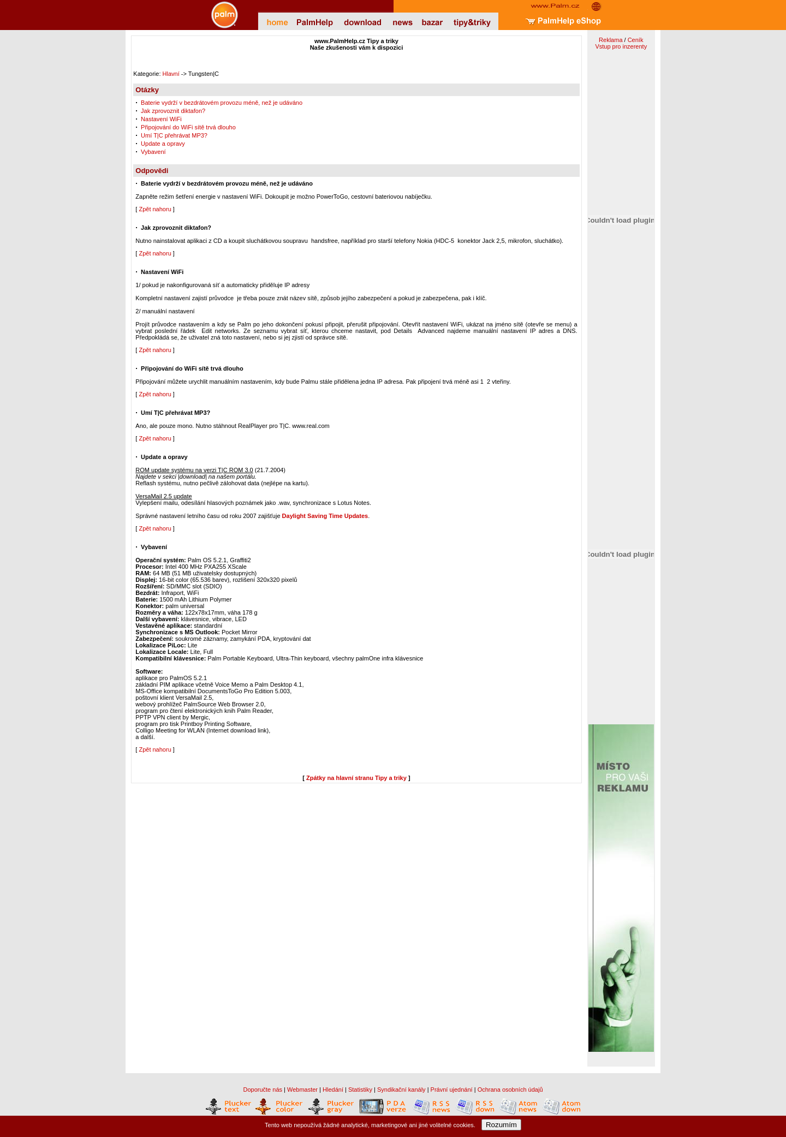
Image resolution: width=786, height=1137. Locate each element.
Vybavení (153, 151)
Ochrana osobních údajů (510, 1089)
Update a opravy (163, 143)
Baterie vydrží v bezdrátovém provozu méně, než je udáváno (221, 102)
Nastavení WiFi (161, 119)
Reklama (610, 40)
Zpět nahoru (155, 209)
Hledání (333, 1089)
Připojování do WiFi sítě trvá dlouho (188, 127)
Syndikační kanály (401, 1089)
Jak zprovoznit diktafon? (173, 111)
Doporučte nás (262, 1089)
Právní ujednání (452, 1089)
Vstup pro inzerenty (621, 46)
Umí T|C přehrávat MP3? (174, 135)
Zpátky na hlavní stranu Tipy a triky (356, 778)
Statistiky (360, 1089)
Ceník (636, 40)
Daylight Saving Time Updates (325, 516)
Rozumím (501, 1125)
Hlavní (171, 73)
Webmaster (302, 1089)
